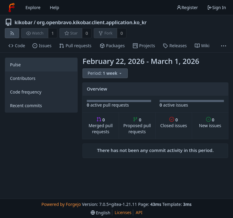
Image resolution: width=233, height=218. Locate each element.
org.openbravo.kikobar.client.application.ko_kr (92, 22)
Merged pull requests (101, 126)
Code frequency (25, 92)
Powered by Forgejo (61, 204)
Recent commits (26, 105)
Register (187, 7)
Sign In (216, 7)
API (139, 212)
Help (54, 7)
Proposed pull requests (137, 126)
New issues (210, 123)
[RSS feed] (12, 33)
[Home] (11, 7)
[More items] (223, 45)
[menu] (106, 73)
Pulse (15, 65)
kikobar (24, 22)
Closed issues (173, 123)
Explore (32, 7)
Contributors (22, 78)
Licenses (123, 212)
